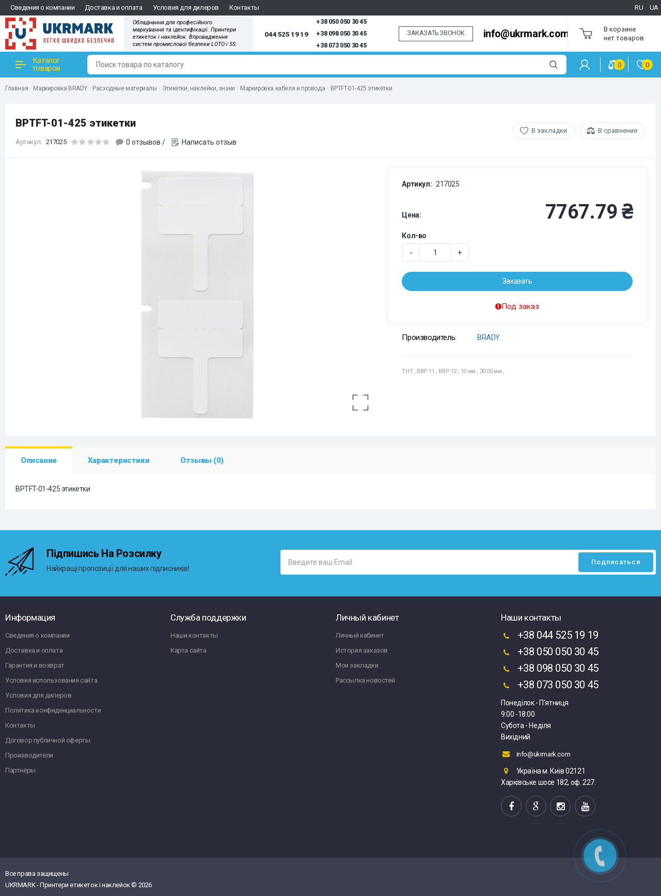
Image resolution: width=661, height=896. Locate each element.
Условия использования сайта (51, 680)
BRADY (488, 337)
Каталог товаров (37, 64)
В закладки (549, 130)
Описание (39, 460)
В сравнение (617, 130)
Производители (29, 755)
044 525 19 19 (286, 34)
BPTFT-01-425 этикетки (361, 88)
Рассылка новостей (365, 680)
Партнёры (20, 770)
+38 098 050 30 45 (341, 33)
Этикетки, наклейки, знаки (198, 88)
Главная (16, 88)
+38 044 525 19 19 (550, 636)
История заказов (362, 650)
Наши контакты (194, 635)
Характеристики (118, 460)
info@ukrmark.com (526, 34)
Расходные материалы (124, 88)
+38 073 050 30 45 (341, 45)
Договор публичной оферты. (48, 740)
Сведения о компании (42, 7)
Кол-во (414, 235)
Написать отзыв (209, 142)
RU (639, 7)
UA (654, 7)
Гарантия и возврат (35, 665)
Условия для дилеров (186, 7)
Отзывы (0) (201, 460)
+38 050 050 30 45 (341, 21)
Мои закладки (357, 665)
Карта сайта (188, 650)
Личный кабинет (360, 635)
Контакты (244, 7)
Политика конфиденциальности (53, 710)
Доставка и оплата (113, 7)
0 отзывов (143, 142)
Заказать (517, 281)
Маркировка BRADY (60, 88)
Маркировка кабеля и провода (282, 88)
